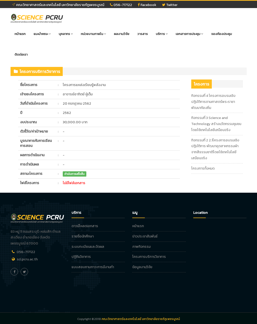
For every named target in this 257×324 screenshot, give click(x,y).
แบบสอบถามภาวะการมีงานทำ (93, 267)
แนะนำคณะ (42, 33)
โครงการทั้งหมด (203, 168)
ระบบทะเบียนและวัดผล (88, 246)
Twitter (169, 5)
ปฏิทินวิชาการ (81, 256)
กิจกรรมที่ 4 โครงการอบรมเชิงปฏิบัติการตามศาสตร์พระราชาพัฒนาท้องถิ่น (213, 101)
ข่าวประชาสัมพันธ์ (145, 236)
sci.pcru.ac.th (27, 259)
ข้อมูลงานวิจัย (142, 267)
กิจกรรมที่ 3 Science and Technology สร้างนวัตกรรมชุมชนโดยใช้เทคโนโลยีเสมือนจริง (216, 124)
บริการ (162, 33)
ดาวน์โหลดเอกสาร (85, 226)
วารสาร (142, 33)
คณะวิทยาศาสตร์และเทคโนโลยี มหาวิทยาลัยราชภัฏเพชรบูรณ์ (58, 5)
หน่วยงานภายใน (93, 33)
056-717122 (121, 5)
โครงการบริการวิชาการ (149, 256)
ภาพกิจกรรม (141, 246)
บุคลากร (66, 33)
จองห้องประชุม (221, 33)
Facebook (147, 5)
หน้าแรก (20, 33)
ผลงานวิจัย (121, 33)
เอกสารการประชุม (189, 33)
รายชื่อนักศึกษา (83, 236)
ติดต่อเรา (21, 54)
